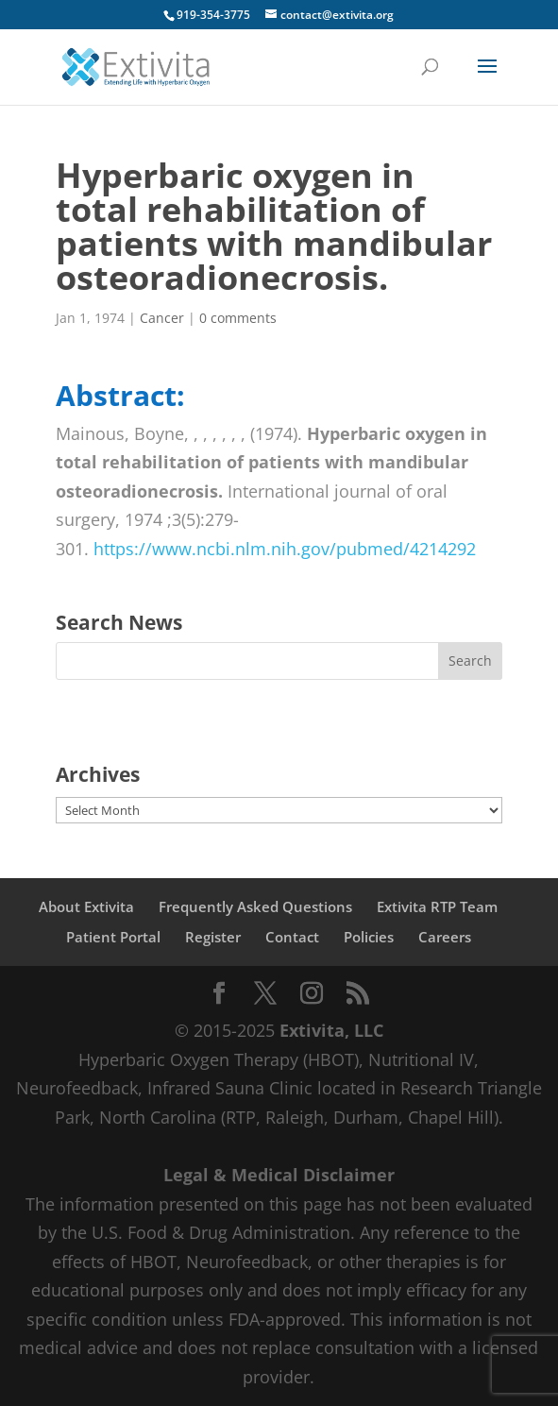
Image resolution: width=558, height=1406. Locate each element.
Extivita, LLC (331, 1030)
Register (213, 936)
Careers (444, 936)
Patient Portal (113, 936)
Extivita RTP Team (437, 906)
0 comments (238, 318)
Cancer (162, 318)
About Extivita (86, 906)
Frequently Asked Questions (255, 906)
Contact (292, 936)
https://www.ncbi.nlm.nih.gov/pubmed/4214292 (284, 548)
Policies (369, 936)
